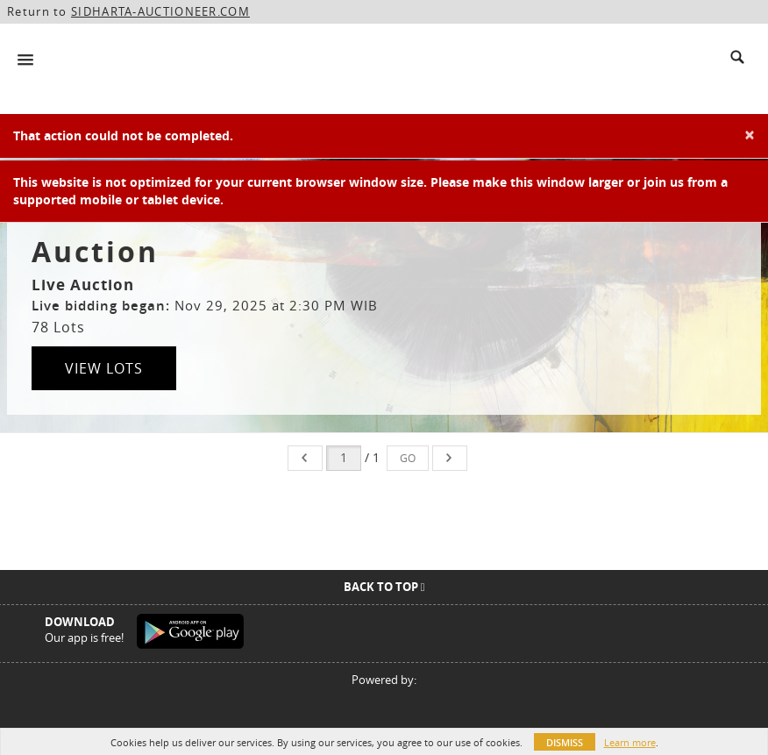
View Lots (104, 368)
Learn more (630, 742)
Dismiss (564, 742)
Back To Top (384, 587)
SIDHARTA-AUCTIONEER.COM (160, 11)
